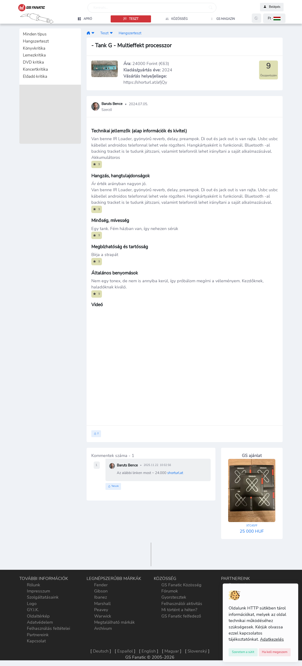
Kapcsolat (36, 641)
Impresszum (38, 591)
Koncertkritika (35, 69)
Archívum (103, 628)
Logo (32, 603)
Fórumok (169, 591)
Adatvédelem (40, 622)
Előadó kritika (35, 76)
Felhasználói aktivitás (181, 603)
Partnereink (38, 635)
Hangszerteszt (36, 41)
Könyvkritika (34, 48)
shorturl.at (175, 472)
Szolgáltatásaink (43, 597)
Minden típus (34, 34)
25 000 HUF (252, 529)
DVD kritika (33, 62)
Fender (101, 585)
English (149, 651)
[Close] (243, 652)
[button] (274, 18)
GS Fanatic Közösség (181, 585)
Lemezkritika (34, 55)
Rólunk (33, 585)
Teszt (104, 32)
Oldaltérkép (38, 616)
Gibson (101, 591)
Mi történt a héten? (179, 610)
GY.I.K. (33, 610)
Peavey (101, 610)
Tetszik (113, 486)
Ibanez (100, 597)
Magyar (171, 651)
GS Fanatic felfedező (181, 616)
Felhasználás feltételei (48, 628)
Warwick (102, 616)
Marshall (102, 603)
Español (125, 651)
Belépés (271, 7)
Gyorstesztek (173, 597)
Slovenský (197, 651)
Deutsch (101, 651)
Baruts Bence (111, 104)
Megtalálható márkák (114, 622)
